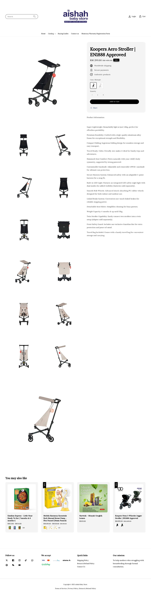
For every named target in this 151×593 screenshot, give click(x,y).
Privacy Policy (73, 588)
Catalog (51, 34)
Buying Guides (63, 34)
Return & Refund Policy (85, 564)
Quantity (93, 91)
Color (95, 80)
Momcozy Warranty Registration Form (96, 34)
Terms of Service (61, 588)
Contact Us (81, 567)
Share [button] (93, 108)
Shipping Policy (83, 560)
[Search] (34, 16)
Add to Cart (114, 102)
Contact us (75, 34)
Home (43, 34)
